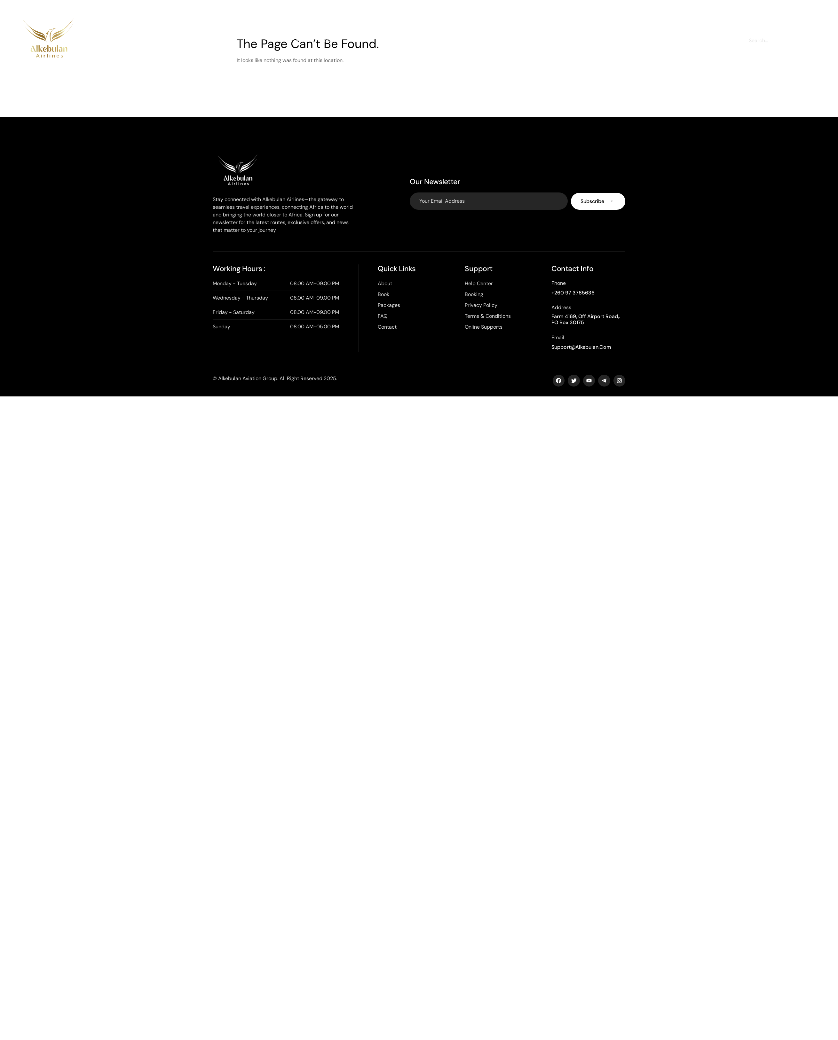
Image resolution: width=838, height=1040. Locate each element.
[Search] (807, 40)
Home (300, 40)
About (331, 40)
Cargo (424, 40)
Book (360, 40)
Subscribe (597, 201)
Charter (392, 40)
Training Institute (467, 40)
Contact (512, 40)
